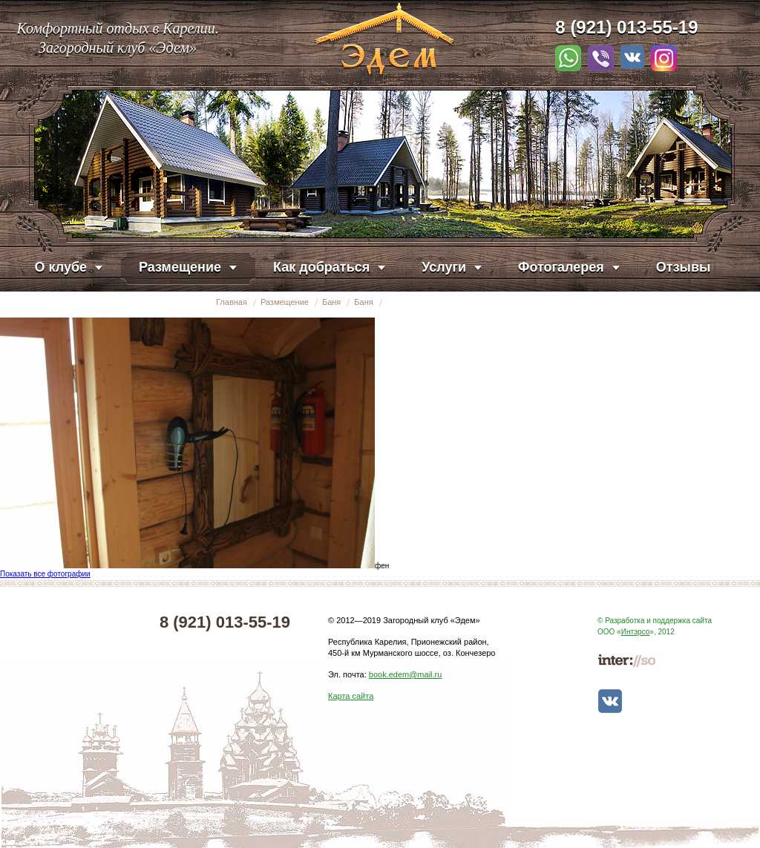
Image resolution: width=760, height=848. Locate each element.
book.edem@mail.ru (405, 674)
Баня (331, 302)
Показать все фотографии (45, 574)
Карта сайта (350, 695)
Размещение (285, 302)
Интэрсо (635, 632)
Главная (231, 302)
